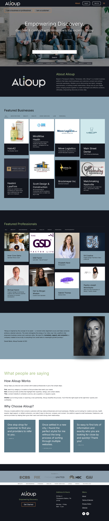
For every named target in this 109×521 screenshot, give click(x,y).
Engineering (30, 483)
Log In (86, 3)
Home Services (60, 483)
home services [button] (45, 116)
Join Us (96, 3)
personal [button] (62, 116)
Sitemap (84, 508)
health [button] (34, 116)
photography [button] (69, 229)
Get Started (28, 504)
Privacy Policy (86, 504)
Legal (70, 483)
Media (77, 483)
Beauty (20, 483)
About (77, 3)
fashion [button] (33, 229)
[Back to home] (12, 3)
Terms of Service (87, 500)
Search (54, 57)
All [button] (6, 116)
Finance (40, 483)
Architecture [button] (15, 116)
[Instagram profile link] (87, 513)
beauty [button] (25, 116)
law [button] (54, 116)
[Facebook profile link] (83, 513)
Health (49, 483)
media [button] (50, 229)
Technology (87, 483)
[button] (104, 3)
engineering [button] (23, 229)
